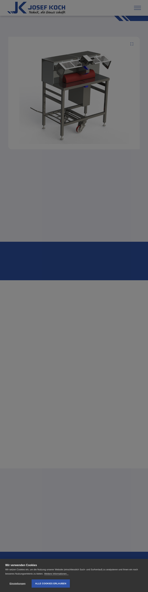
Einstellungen (17, 583)
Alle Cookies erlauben (50, 583)
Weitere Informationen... (56, 573)
